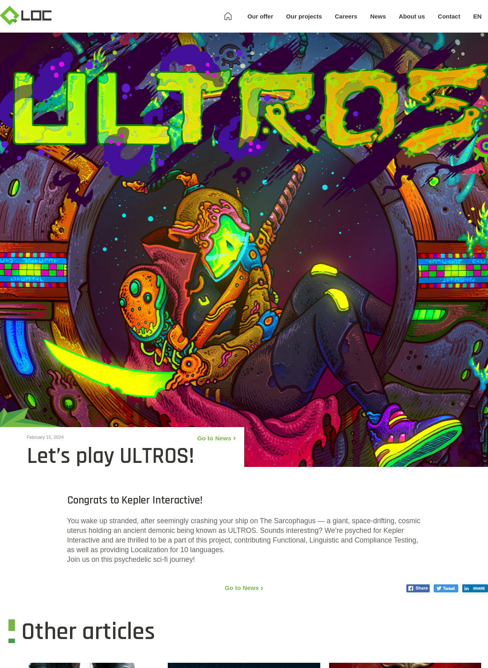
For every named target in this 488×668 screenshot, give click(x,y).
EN (477, 16)
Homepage (228, 16)
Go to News (214, 438)
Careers (346, 16)
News (378, 16)
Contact (449, 16)
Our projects (304, 16)
